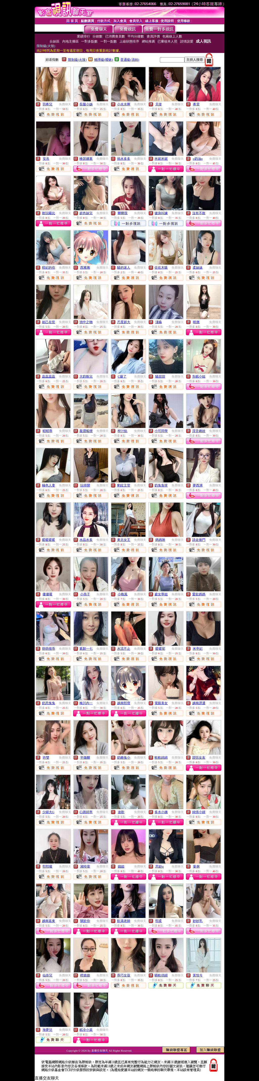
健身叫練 (161, 213)
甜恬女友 (198, 757)
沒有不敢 (198, 213)
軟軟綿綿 (161, 757)
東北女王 (123, 540)
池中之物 (86, 322)
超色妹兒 (86, 213)
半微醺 (85, 757)
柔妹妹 (198, 267)
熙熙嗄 (47, 866)
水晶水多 (86, 540)
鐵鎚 (121, 866)
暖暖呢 (160, 649)
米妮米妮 (161, 159)
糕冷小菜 (86, 1030)
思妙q (159, 866)
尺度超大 (123, 322)
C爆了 (122, 376)
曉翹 (196, 322)
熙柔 (158, 921)
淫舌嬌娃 (198, 431)
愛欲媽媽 (198, 594)
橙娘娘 (85, 975)
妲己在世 (48, 322)
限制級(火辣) (77, 60)
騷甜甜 (160, 376)
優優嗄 (47, 594)
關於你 (85, 921)
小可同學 (161, 431)
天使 (158, 104)
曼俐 (196, 866)
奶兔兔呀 (161, 485)
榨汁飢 (122, 431)
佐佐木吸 (161, 267)
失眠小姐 (198, 376)
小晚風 (122, 594)
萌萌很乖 (48, 649)
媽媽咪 (160, 540)
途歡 (121, 812)
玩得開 (85, 485)
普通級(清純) (129, 60)
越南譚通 (198, 703)
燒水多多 (123, 159)
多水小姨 (161, 812)
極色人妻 (48, 485)
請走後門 (198, 540)
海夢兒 (47, 1030)
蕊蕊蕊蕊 (48, 376)
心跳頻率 (86, 812)
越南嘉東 (48, 921)
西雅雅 (85, 267)
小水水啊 (123, 104)
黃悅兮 (198, 975)
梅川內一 (86, 703)
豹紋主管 (123, 485)
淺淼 (158, 322)
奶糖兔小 (123, 757)
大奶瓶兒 (86, 376)
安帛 (46, 159)
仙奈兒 (47, 975)
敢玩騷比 (48, 213)
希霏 (196, 104)
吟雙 (46, 757)
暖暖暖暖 (48, 540)
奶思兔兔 (48, 703)
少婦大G (48, 812)
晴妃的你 (48, 267)
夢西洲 (198, 485)
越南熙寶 (123, 703)
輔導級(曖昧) (103, 60)
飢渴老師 (123, 921)
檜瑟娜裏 (86, 159)
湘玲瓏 (85, 866)
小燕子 (85, 594)
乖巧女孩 (123, 975)
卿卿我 (122, 213)
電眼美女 (161, 703)
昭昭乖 (47, 431)
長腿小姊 (86, 104)
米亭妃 (198, 649)
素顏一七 (86, 649)
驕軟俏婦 (161, 975)
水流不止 (123, 649)
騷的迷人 (123, 267)
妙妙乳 (198, 921)
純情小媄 (198, 812)
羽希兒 (47, 104)
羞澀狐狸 (86, 431)
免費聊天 (65, 104)
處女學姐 (161, 594)
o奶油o (198, 159)
